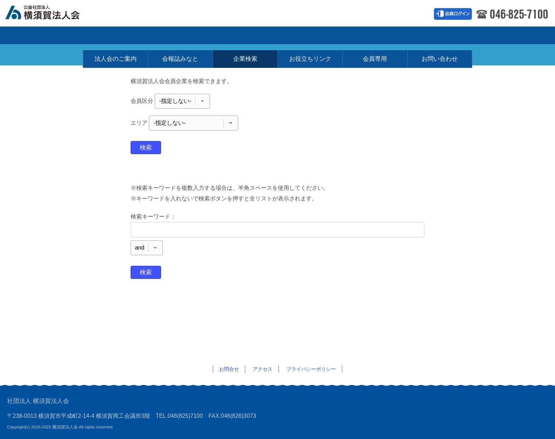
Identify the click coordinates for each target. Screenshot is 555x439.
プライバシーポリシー (311, 369)
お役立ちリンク (310, 31)
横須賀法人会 (49, 11)
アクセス (263, 369)
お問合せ (229, 369)
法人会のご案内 (116, 31)
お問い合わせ (440, 31)
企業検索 (245, 31)
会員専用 (375, 31)
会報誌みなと (180, 31)
